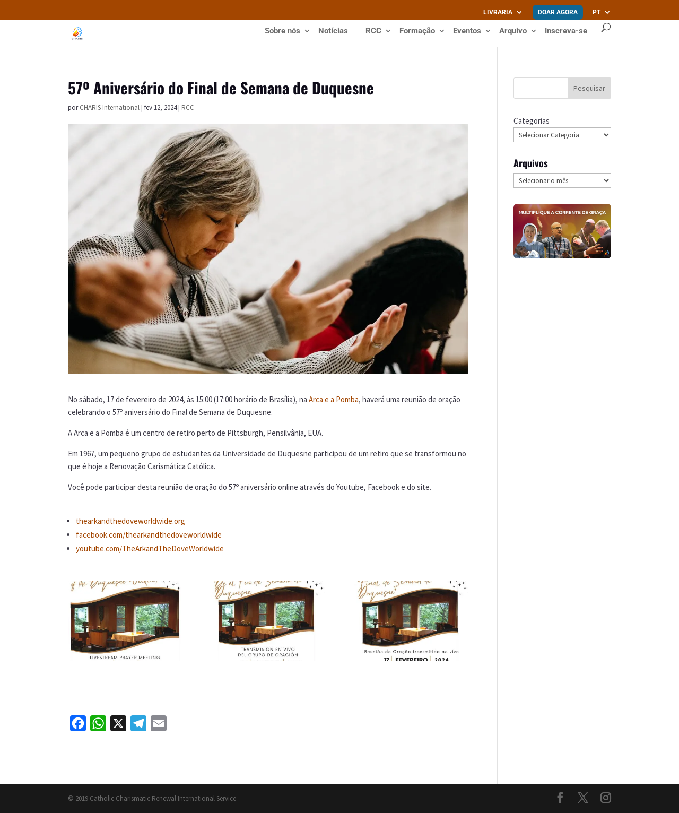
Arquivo (513, 31)
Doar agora (558, 12)
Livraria (497, 12)
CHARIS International (110, 107)
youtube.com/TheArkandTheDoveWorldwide (150, 548)
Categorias (531, 121)
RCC (373, 31)
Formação (417, 31)
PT (596, 12)
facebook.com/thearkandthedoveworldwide (149, 535)
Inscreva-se (566, 31)
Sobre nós (282, 31)
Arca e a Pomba (334, 399)
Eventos (467, 31)
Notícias (333, 31)
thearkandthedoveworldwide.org (130, 521)
